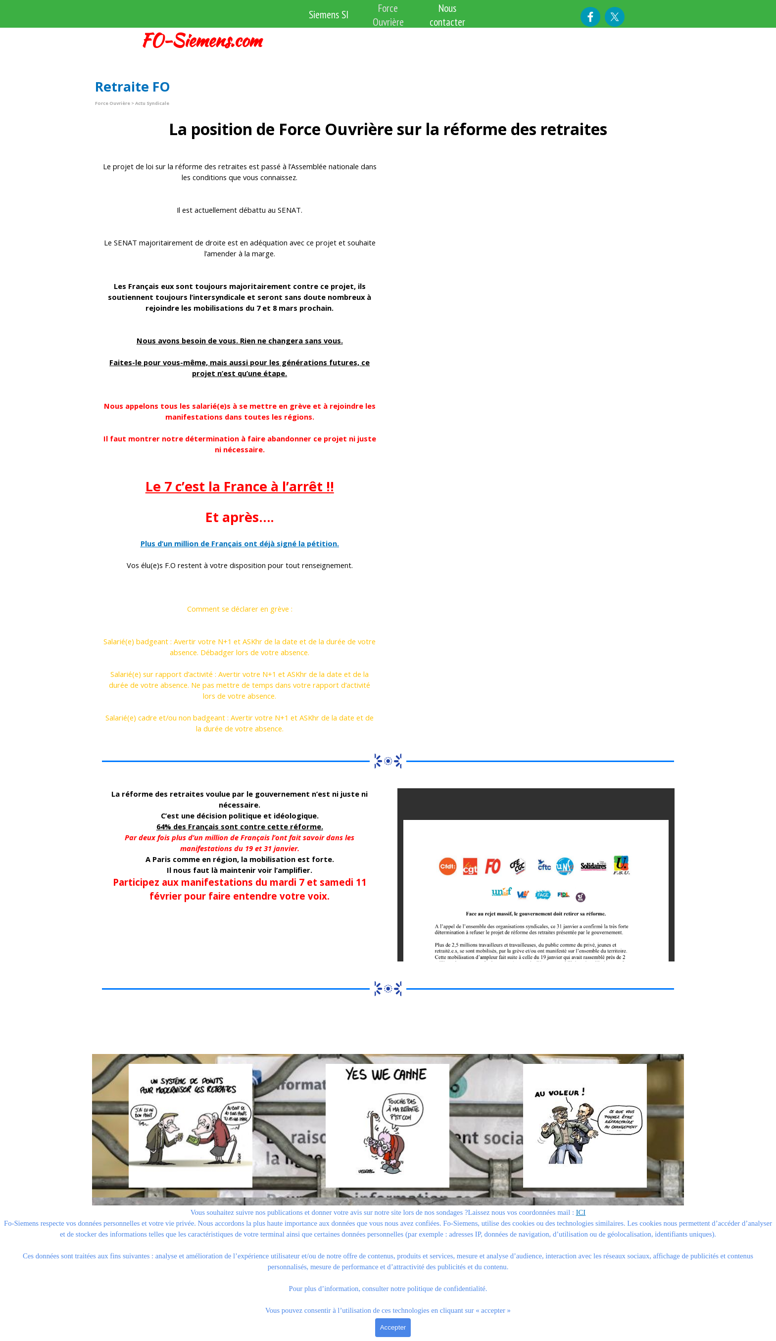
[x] (615, 17)
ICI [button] (581, 1212)
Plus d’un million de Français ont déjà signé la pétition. (240, 543)
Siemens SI (328, 14)
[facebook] (590, 17)
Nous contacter (447, 15)
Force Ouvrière (388, 15)
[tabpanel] (208, 40)
